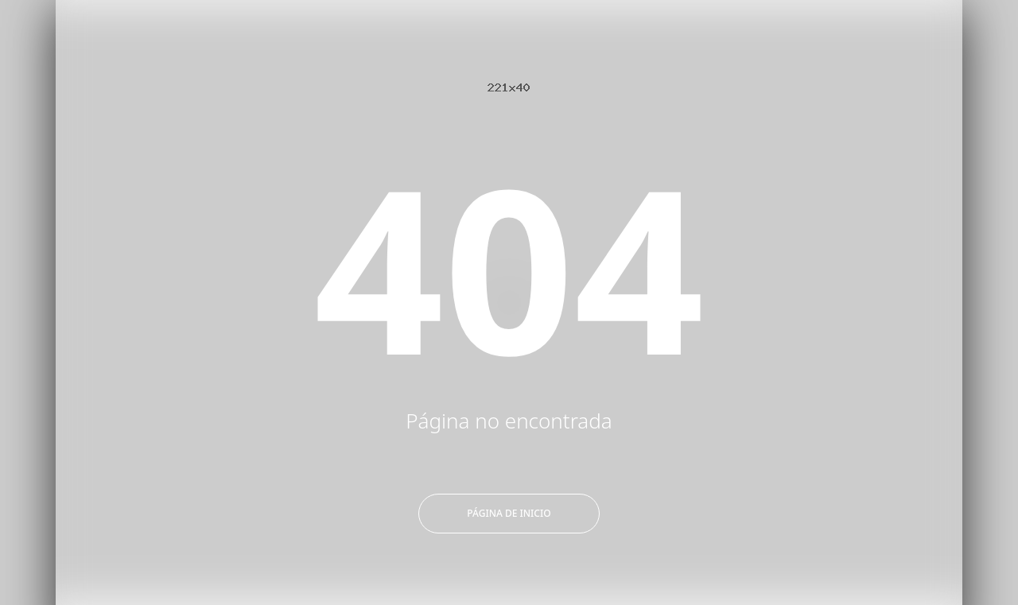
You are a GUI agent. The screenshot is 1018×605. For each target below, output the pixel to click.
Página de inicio (508, 513)
